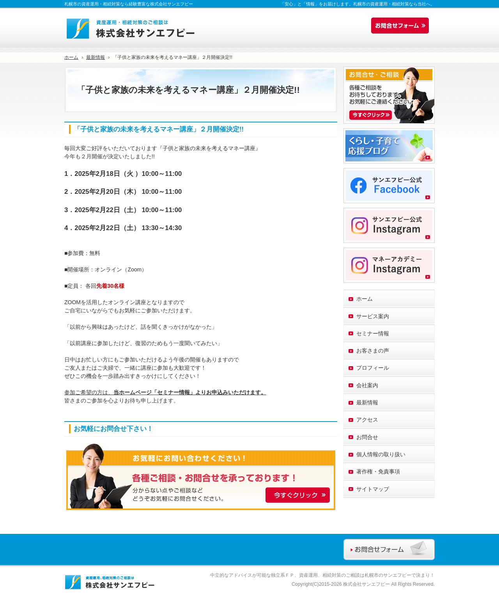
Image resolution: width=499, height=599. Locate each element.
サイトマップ (372, 489)
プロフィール (372, 368)
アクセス (367, 419)
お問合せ (367, 437)
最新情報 (367, 402)
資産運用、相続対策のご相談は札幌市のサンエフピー (355, 575)
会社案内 (367, 385)
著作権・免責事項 (378, 471)
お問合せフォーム (402, 26)
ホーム (364, 299)
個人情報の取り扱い (380, 454)
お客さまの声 (372, 350)
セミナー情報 (372, 333)
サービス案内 (372, 316)
